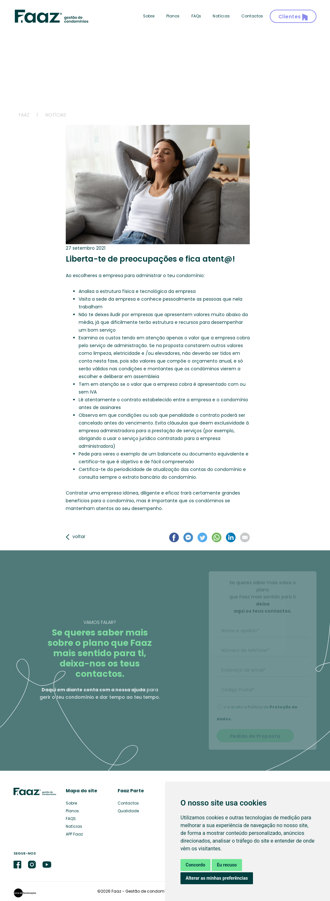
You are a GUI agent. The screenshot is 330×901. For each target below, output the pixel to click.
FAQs (196, 16)
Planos (173, 16)
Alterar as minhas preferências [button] (217, 878)
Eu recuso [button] (227, 864)
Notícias (221, 16)
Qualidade (128, 811)
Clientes (293, 17)
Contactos (252, 16)
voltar (75, 536)
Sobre (149, 16)
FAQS (71, 818)
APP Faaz (74, 834)
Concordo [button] (195, 864)
